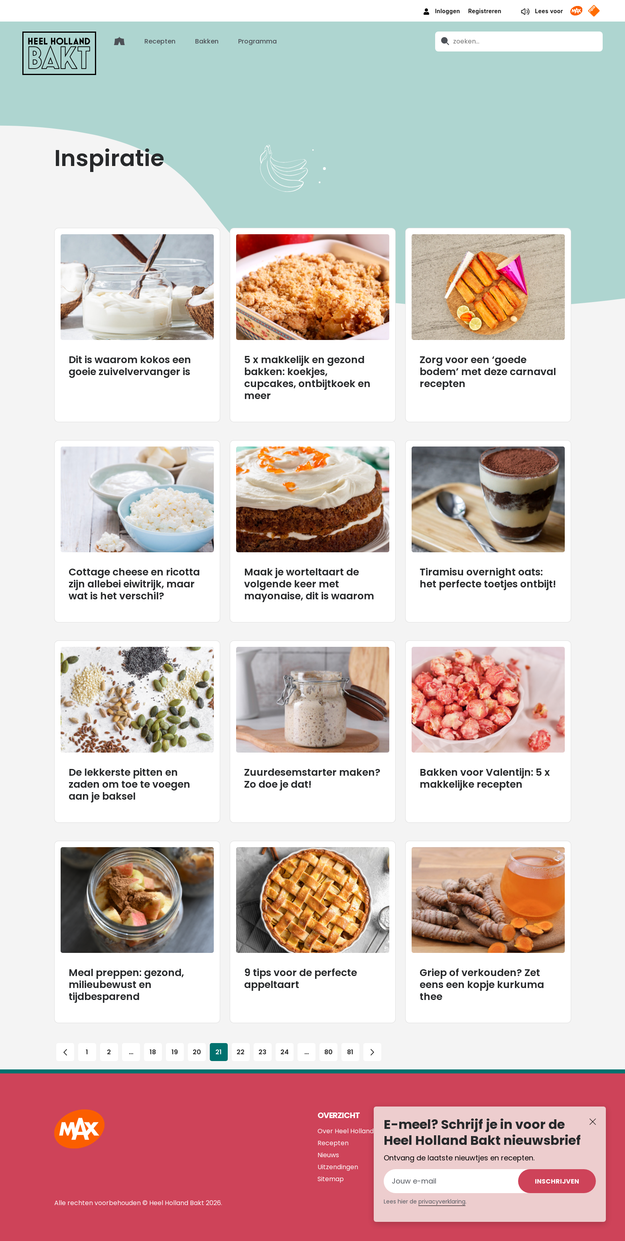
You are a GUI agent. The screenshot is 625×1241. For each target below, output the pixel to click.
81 (350, 1040)
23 (262, 1040)
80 (328, 1040)
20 (196, 1040)
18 (152, 1040)
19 (174, 1040)
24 (284, 1040)
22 (240, 1040)
